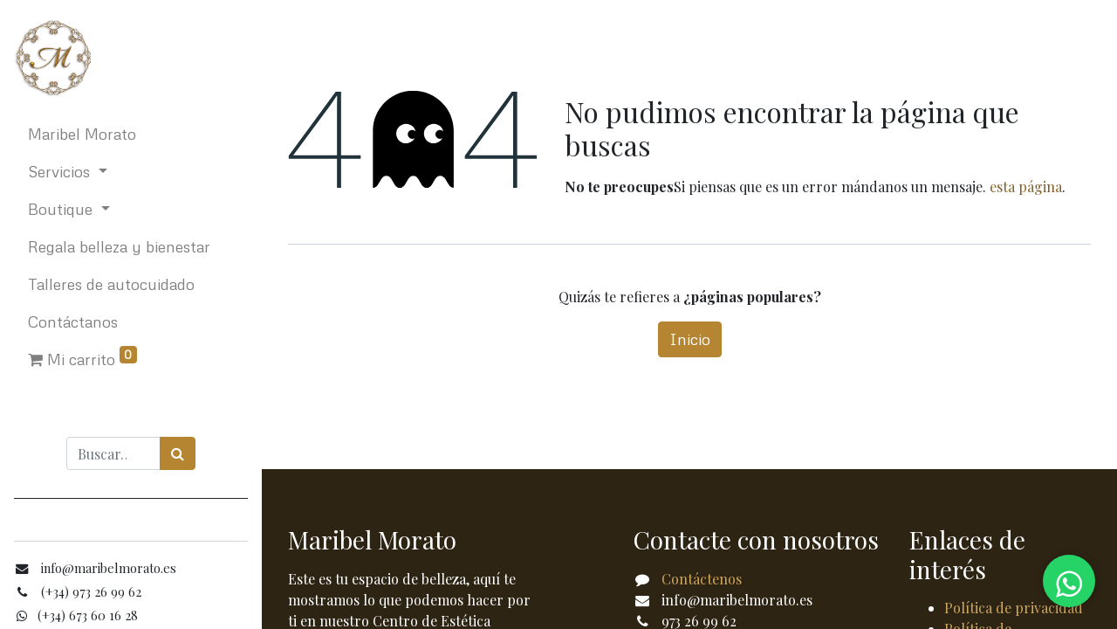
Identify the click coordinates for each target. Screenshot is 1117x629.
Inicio (689, 339)
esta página (1026, 186)
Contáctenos (701, 579)
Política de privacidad (1013, 607)
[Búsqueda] (177, 453)
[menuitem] (131, 134)
